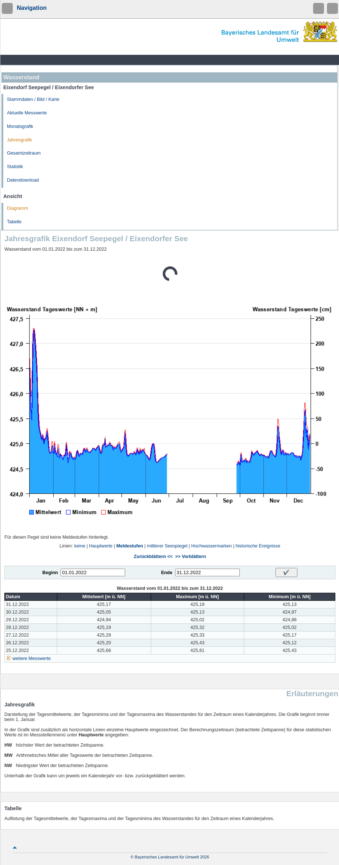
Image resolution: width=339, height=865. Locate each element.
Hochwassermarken (211, 546)
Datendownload (23, 180)
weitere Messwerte (31, 658)
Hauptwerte (100, 546)
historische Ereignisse (258, 546)
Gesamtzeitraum (24, 153)
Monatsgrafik (20, 126)
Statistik (15, 166)
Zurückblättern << (153, 556)
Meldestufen (129, 546)
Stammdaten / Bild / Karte (33, 99)
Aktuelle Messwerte (27, 112)
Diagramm (17, 208)
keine (79, 546)
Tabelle (14, 221)
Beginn (50, 572)
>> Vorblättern (190, 556)
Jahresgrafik (19, 140)
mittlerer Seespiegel (167, 546)
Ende (166, 572)
